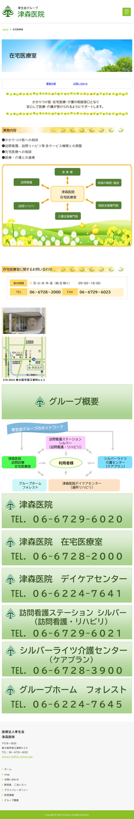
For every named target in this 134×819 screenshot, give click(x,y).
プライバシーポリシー (16, 790)
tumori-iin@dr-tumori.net (17, 756)
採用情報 (9, 795)
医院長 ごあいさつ (15, 784)
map (7, 774)
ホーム (8, 769)
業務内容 (51, 83)
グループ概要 (11, 800)
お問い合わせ (80, 83)
